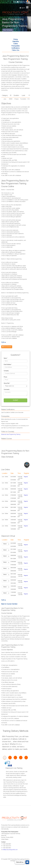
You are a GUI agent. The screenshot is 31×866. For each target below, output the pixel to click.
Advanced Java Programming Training (10, 434)
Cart (28, 1)
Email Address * (8, 364)
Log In (22, 7)
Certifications (15, 48)
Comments (6, 389)
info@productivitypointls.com (10, 849)
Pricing (15, 39)
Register (26, 476)
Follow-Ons (15, 50)
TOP (3, 342)
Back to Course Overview (9, 604)
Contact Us (21, 2)
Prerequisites (15, 46)
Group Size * (7, 383)
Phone (5, 377)
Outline (15, 44)
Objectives (15, 41)
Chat (13, 2)
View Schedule (7, 30)
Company (6, 370)
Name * (5, 358)
